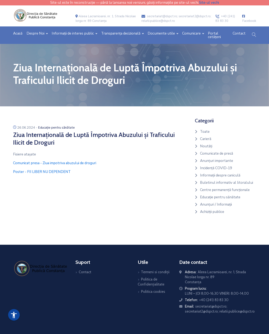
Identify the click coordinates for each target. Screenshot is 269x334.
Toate (205, 131)
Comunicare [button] (191, 33)
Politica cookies (153, 291)
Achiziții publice (212, 211)
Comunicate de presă (216, 153)
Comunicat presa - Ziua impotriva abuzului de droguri (54, 163)
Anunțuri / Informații (216, 204)
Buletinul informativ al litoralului (226, 182)
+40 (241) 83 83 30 (213, 300)
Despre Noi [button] (36, 33)
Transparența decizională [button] (121, 33)
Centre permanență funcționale (225, 189)
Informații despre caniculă (220, 175)
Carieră (205, 139)
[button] (254, 35)
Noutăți (206, 146)
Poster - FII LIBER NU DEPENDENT (42, 171)
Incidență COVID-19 (216, 168)
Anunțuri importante (216, 160)
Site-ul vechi (209, 2)
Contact (239, 33)
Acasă (17, 33)
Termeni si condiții (155, 272)
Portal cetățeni (214, 35)
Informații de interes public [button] (73, 33)
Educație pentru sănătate (56, 127)
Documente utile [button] (162, 33)
